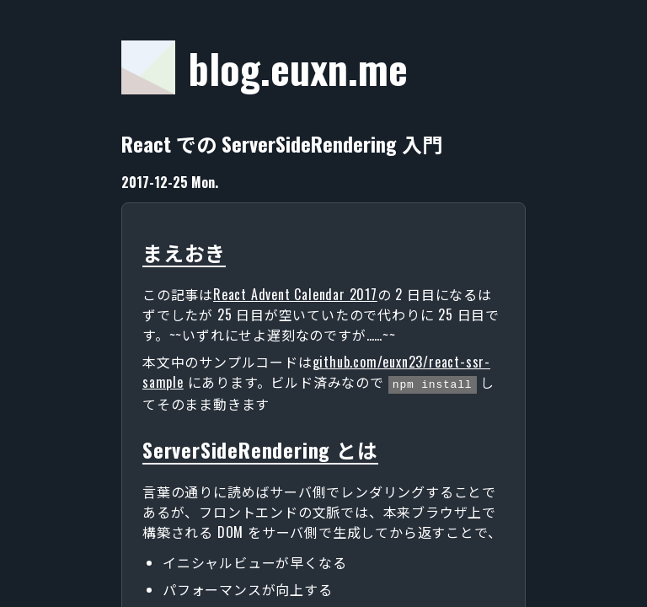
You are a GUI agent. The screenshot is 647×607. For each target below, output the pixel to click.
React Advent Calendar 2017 (295, 294)
